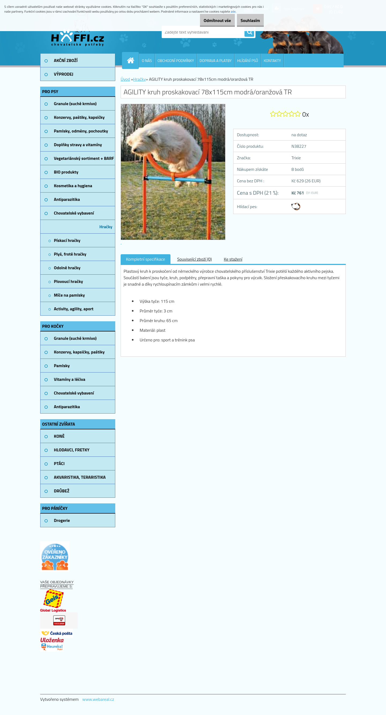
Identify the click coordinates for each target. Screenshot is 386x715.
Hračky (139, 79)
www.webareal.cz (98, 699)
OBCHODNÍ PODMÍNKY (176, 60)
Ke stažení (233, 259)
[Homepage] (133, 60)
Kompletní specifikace (145, 259)
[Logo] (77, 32)
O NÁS (147, 60)
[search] (249, 32)
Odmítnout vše (208, 20)
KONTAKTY (272, 60)
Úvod (125, 79)
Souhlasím (247, 20)
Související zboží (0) (194, 259)
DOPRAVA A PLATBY (216, 60)
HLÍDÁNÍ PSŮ (247, 60)
